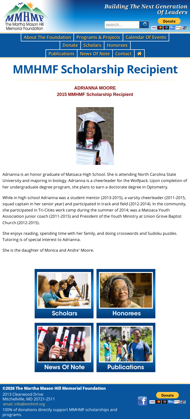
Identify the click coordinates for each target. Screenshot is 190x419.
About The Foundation (47, 37)
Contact (123, 54)
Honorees (117, 45)
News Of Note (95, 54)
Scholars (92, 45)
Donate (70, 45)
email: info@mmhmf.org (24, 403)
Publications (61, 54)
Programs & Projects (98, 37)
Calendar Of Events (146, 37)
